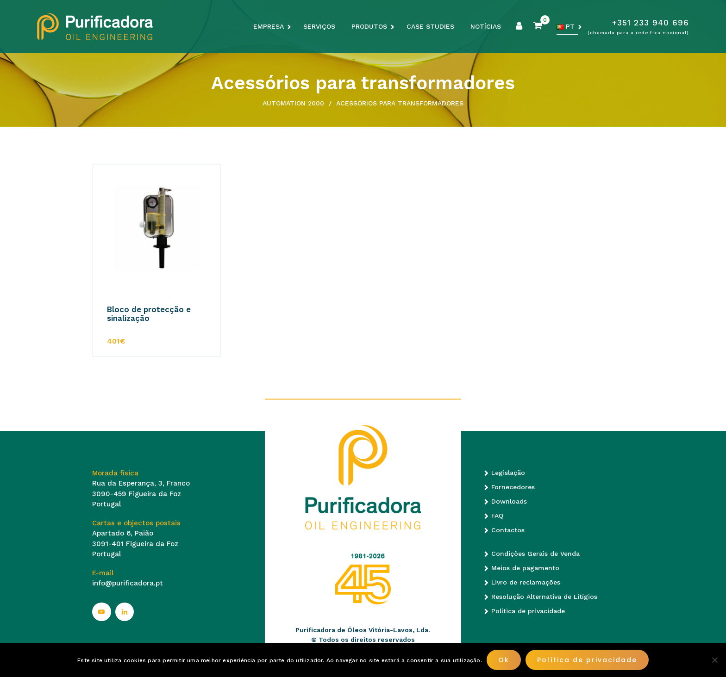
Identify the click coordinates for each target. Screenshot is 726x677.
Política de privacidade (528, 611)
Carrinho (537, 26)
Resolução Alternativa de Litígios (544, 596)
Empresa (268, 26)
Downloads (509, 501)
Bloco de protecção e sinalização (149, 314)
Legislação (508, 472)
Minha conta (519, 26)
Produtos (369, 26)
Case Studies (430, 26)
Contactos (508, 530)
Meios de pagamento (525, 568)
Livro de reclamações (525, 582)
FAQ (497, 515)
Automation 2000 (293, 103)
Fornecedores (513, 487)
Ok (503, 660)
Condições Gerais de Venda (535, 553)
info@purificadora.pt (127, 583)
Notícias (485, 26)
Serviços (319, 26)
